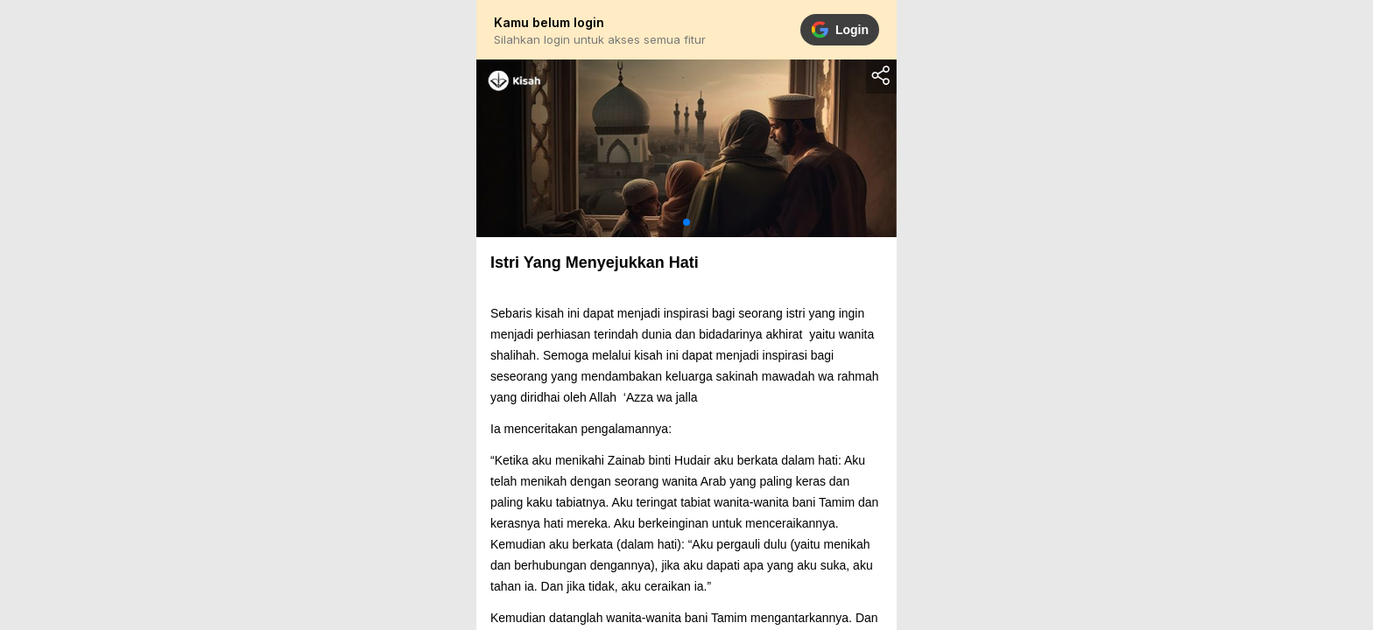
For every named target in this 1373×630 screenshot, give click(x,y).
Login (840, 29)
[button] (686, 222)
